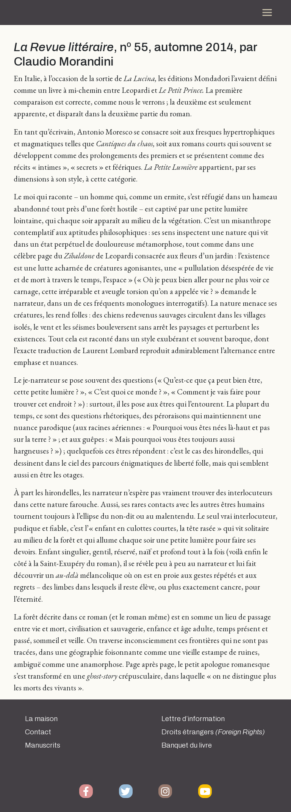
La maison (41, 719)
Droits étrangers (213, 732)
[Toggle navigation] (267, 12)
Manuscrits (42, 745)
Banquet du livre (186, 745)
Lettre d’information (193, 719)
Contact (38, 732)
